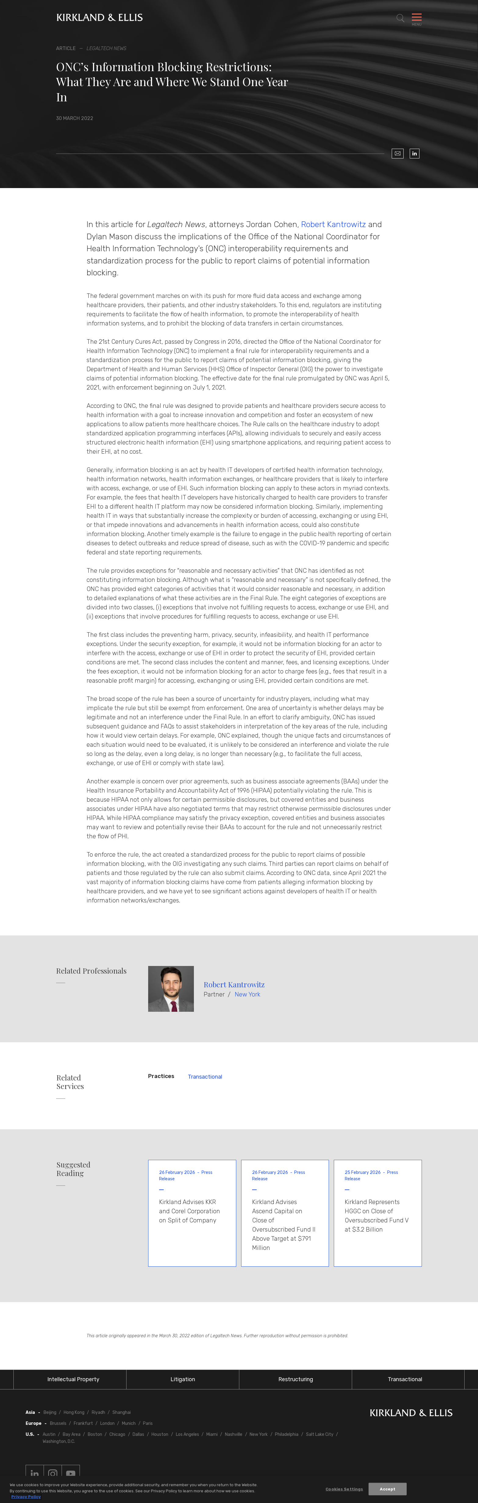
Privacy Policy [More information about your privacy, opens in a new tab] (26, 1496)
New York (247, 994)
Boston (95, 1434)
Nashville (233, 1434)
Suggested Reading (73, 1169)
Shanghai (121, 1412)
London (107, 1423)
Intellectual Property (73, 1379)
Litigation (182, 1379)
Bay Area (71, 1434)
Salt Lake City (320, 1434)
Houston (160, 1434)
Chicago (117, 1434)
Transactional (205, 1076)
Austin (49, 1434)
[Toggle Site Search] (400, 18)
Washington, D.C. (59, 1441)
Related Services (70, 1082)
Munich (129, 1423)
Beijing (50, 1412)
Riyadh (98, 1412)
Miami (212, 1434)
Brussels (58, 1423)
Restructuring (295, 1379)
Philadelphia (286, 1434)
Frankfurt (83, 1423)
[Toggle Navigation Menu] (417, 18)
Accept (387, 1489)
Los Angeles (187, 1434)
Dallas (138, 1434)
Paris (148, 1423)
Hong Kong (74, 1412)
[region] (239, 1489)
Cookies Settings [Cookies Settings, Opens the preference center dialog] (344, 1489)
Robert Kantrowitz (333, 224)
